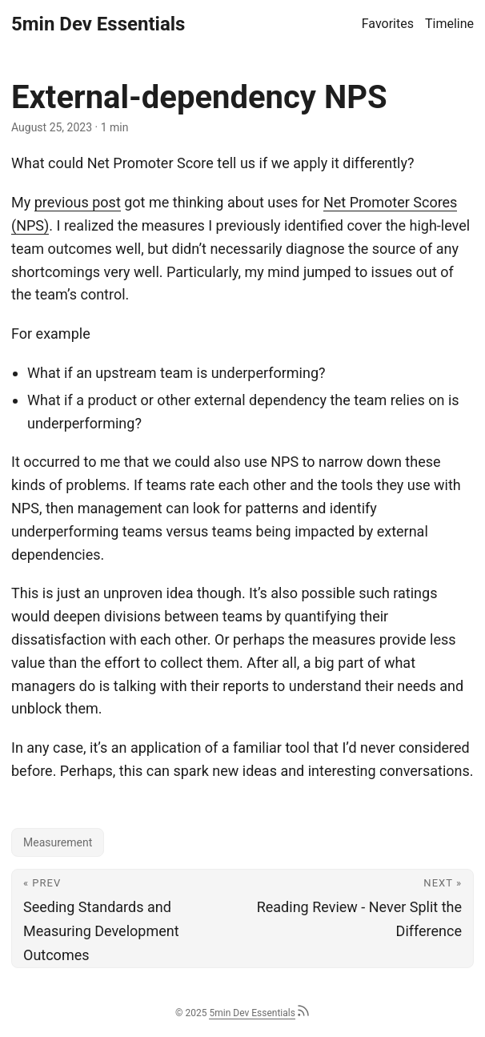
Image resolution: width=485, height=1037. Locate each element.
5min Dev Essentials (98, 24)
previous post (77, 202)
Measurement (57, 842)
